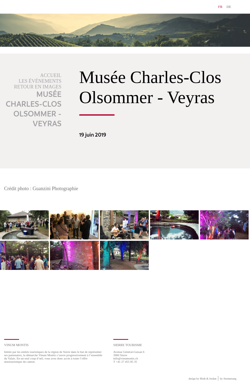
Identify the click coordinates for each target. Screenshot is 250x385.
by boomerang (228, 378)
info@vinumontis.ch (125, 358)
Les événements (40, 81)
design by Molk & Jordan (202, 378)
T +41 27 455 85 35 (125, 361)
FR (220, 7)
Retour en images (37, 87)
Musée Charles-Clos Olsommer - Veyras (33, 109)
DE (229, 7)
